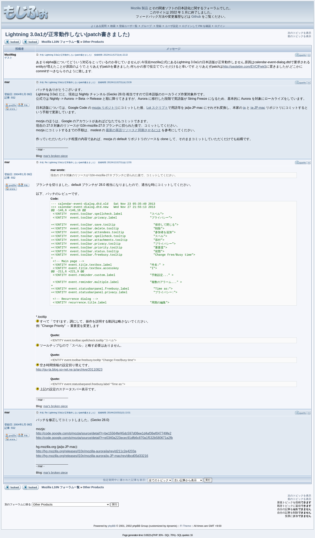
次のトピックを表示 (299, 32)
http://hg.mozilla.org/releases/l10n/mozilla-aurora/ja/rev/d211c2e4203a (86, 451)
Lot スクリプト (157, 107)
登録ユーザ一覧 (128, 25)
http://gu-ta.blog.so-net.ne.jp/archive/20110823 (69, 369)
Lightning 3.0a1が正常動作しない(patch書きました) (67, 34)
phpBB (112, 525)
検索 (113, 25)
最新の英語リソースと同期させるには (133, 130)
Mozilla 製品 (139, 8)
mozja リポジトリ (105, 107)
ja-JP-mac (258, 107)
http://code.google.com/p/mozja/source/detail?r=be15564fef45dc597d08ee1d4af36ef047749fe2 (103, 433)
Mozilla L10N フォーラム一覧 (61, 41)
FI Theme (185, 525)
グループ (146, 25)
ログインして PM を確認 (196, 25)
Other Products (93, 41)
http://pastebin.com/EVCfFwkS (244, 66)
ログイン (220, 25)
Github (196, 16)
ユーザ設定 (171, 25)
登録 (158, 25)
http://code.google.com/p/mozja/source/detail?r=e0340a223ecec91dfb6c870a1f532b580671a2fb (104, 437)
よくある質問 (98, 25)
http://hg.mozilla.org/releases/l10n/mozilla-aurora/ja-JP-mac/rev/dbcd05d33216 (92, 456)
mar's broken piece (55, 156)
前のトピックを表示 (299, 36)
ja (244, 107)
